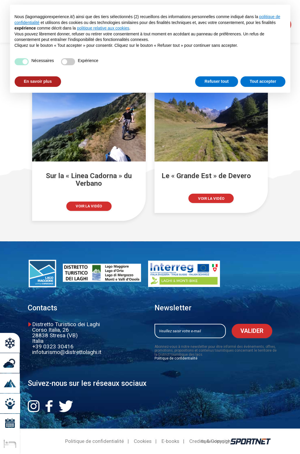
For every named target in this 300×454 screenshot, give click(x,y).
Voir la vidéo (89, 206)
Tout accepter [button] (263, 81)
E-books (170, 441)
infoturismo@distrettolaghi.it (66, 352)
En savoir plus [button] (38, 81)
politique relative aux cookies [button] (103, 28)
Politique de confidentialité (176, 358)
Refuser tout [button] (216, 81)
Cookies (143, 441)
